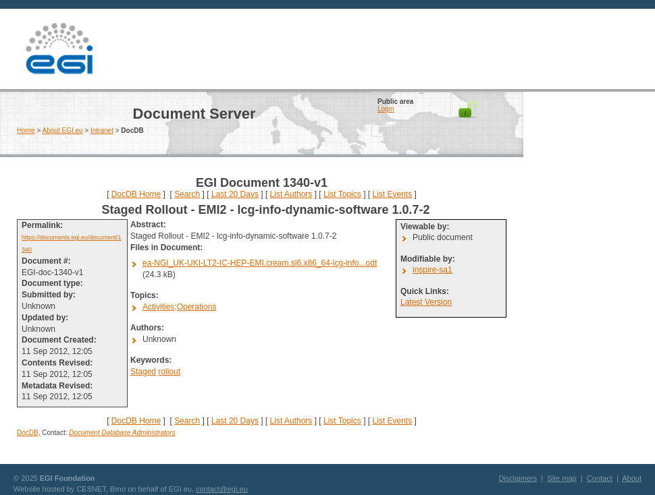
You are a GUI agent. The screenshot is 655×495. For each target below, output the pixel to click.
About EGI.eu (63, 130)
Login (385, 109)
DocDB (27, 432)
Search (187, 194)
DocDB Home (136, 194)
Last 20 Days (235, 194)
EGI (58, 49)
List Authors (291, 194)
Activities (158, 307)
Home (26, 130)
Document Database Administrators (122, 432)
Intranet (101, 130)
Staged (143, 371)
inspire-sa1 (432, 269)
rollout (169, 371)
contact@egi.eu (222, 489)
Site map (561, 478)
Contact (599, 478)
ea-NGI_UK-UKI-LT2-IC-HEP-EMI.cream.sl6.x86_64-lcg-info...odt (259, 263)
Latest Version (426, 302)
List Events (392, 194)
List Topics (342, 194)
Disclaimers (517, 478)
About (631, 478)
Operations (197, 307)
